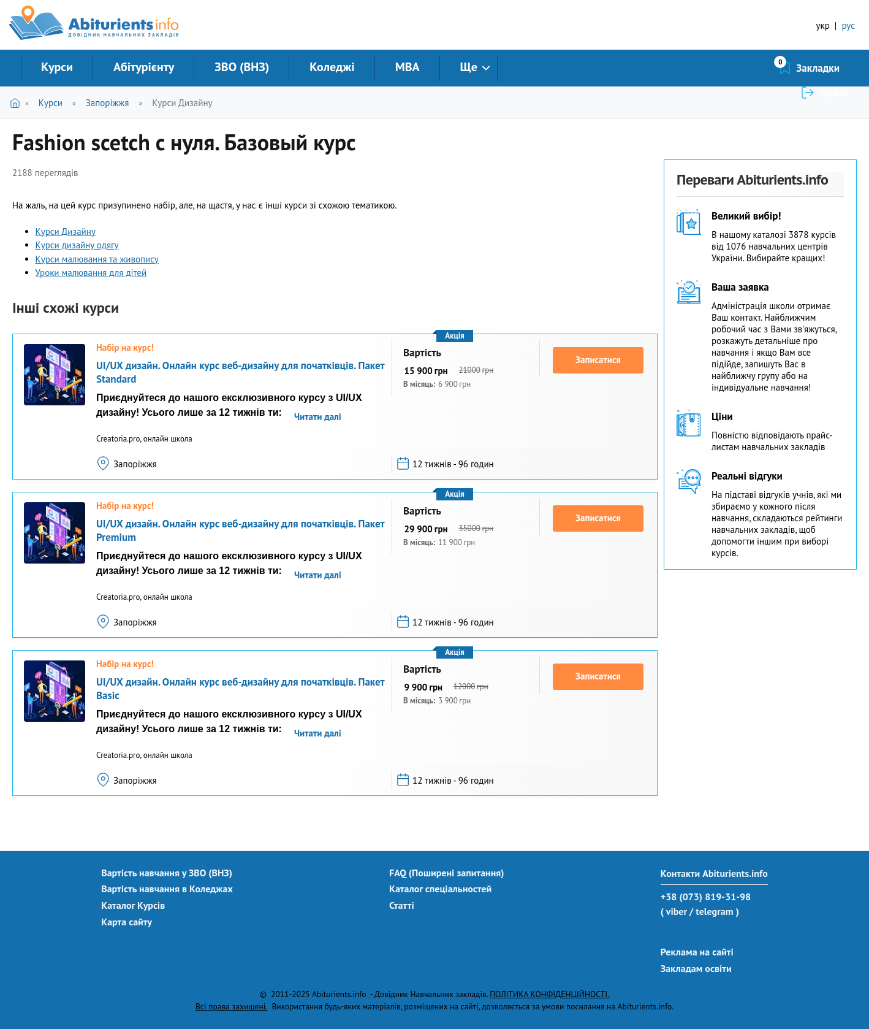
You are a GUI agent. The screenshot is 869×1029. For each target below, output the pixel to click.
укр (823, 25)
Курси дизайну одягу (77, 245)
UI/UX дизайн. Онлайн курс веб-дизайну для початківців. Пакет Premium (240, 530)
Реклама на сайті (697, 952)
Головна (17, 103)
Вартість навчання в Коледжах (167, 888)
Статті (401, 905)
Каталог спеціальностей (440, 888)
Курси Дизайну (182, 103)
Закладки (753, 68)
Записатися (598, 359)
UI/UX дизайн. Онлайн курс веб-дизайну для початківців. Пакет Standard (240, 372)
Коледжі (331, 67)
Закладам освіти (696, 968)
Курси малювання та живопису (97, 259)
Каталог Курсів (133, 905)
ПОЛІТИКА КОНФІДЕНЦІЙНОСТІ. (549, 994)
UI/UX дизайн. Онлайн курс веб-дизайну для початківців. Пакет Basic (240, 688)
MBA (407, 67)
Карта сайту (126, 922)
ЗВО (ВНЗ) (241, 67)
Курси (57, 67)
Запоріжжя (107, 103)
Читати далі (317, 417)
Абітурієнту (143, 67)
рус (848, 25)
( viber (674, 911)
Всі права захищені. (231, 1006)
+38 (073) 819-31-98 (706, 896)
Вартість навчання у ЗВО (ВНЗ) (166, 872)
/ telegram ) (714, 911)
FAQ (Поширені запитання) (446, 872)
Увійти (833, 68)
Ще (468, 67)
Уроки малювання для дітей (91, 272)
